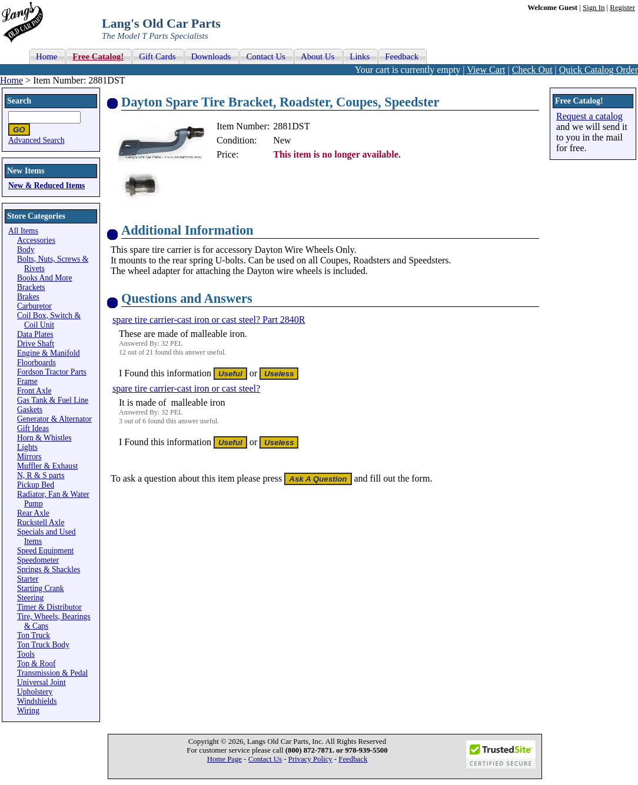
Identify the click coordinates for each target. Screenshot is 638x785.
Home (11, 80)
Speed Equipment (45, 550)
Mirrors (29, 456)
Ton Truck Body (43, 644)
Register (622, 8)
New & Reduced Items (46, 185)
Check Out (532, 70)
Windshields (37, 701)
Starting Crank (40, 588)
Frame (27, 381)
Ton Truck (33, 635)
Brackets (31, 287)
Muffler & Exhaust (47, 466)
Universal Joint (41, 682)
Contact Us (265, 759)
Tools (26, 654)
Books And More (44, 277)
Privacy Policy (310, 759)
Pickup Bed (35, 484)
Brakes (28, 296)
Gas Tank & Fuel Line (52, 400)
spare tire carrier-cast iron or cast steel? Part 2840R (208, 320)
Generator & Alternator (54, 419)
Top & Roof (36, 663)
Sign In (593, 8)
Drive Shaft (35, 343)
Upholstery (34, 691)
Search (19, 100)
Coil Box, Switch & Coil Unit (49, 320)
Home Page (224, 759)
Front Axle (34, 390)
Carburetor (34, 306)
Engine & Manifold (48, 353)
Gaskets (29, 409)
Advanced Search (36, 140)
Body (25, 249)
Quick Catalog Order (598, 70)
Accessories (36, 240)
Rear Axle (33, 513)
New (282, 140)
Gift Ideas (33, 428)
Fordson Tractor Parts (52, 372)
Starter (27, 578)
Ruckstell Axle (40, 522)
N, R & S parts (40, 475)
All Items (23, 230)
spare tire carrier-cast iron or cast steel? (186, 388)
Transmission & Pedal (52, 673)
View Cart (486, 70)
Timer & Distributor (49, 607)
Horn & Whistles (44, 437)
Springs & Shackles (48, 569)
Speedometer (38, 560)
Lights (27, 447)
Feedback (352, 759)
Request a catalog (589, 116)
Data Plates (35, 334)
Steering (30, 597)
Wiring (28, 710)
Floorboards (36, 362)
